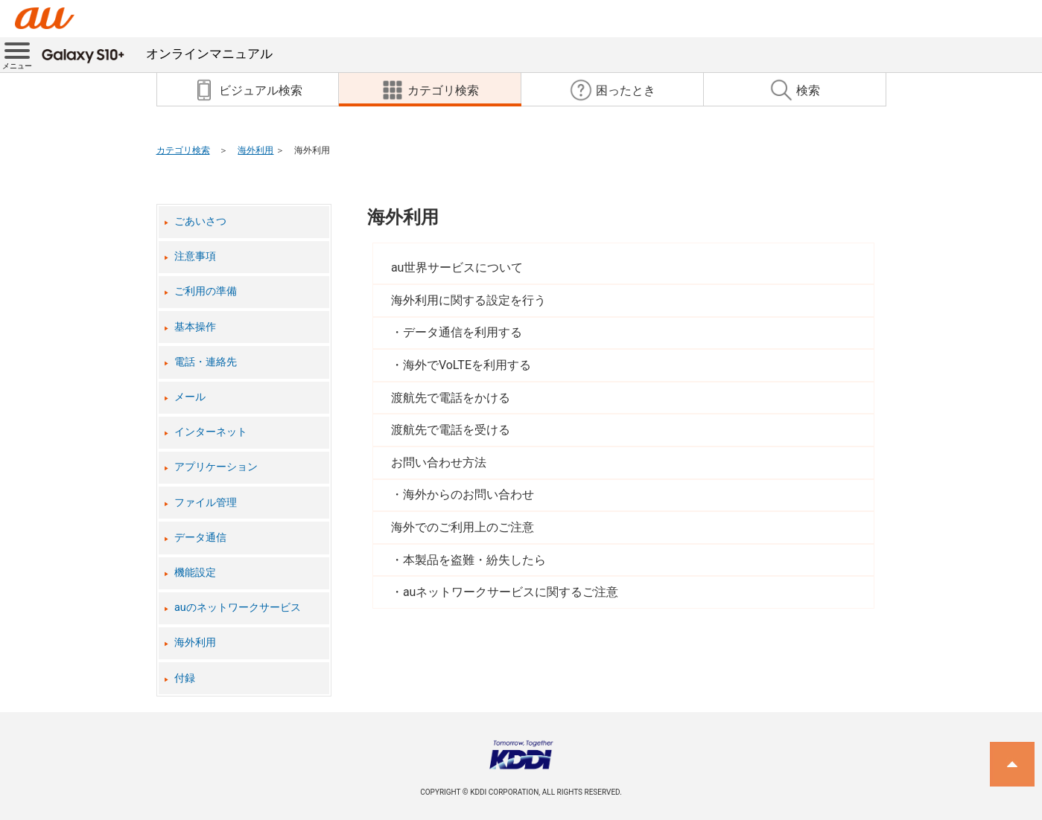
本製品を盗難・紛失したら (474, 560)
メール (190, 397)
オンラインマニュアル (157, 53)
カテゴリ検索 (183, 150)
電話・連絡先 (205, 362)
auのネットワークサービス (237, 607)
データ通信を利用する (462, 332)
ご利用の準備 (205, 291)
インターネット (210, 432)
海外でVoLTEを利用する (467, 365)
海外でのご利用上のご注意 (462, 527)
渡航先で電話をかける (450, 398)
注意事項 (195, 256)
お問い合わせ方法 (438, 462)
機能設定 (195, 572)
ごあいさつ (200, 221)
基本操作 (195, 327)
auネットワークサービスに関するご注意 (511, 592)
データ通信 (200, 537)
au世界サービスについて (457, 267)
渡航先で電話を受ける (450, 430)
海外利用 (255, 150)
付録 (184, 678)
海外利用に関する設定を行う (468, 300)
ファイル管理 (205, 502)
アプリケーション (216, 467)
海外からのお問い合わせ (468, 494)
